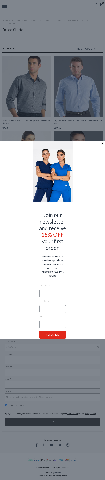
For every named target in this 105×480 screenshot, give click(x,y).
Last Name (45, 301)
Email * (43, 316)
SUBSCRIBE (52, 334)
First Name (45, 285)
